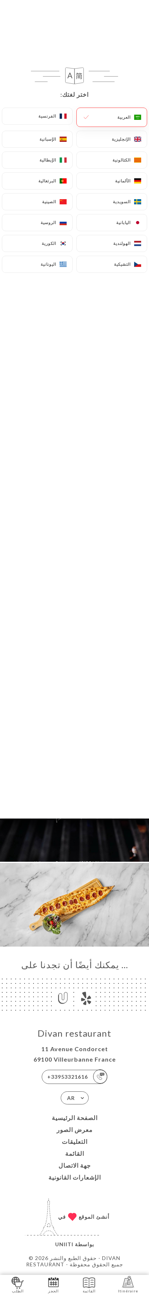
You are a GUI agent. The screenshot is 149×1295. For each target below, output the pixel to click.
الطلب (18, 1284)
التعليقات (75, 1141)
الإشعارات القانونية (74, 1177)
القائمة (74, 1153)
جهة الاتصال (74, 1165)
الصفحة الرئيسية (75, 1117)
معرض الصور (75, 1129)
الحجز (53, 1284)
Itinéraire (128, 1284)
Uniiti (64, 1244)
